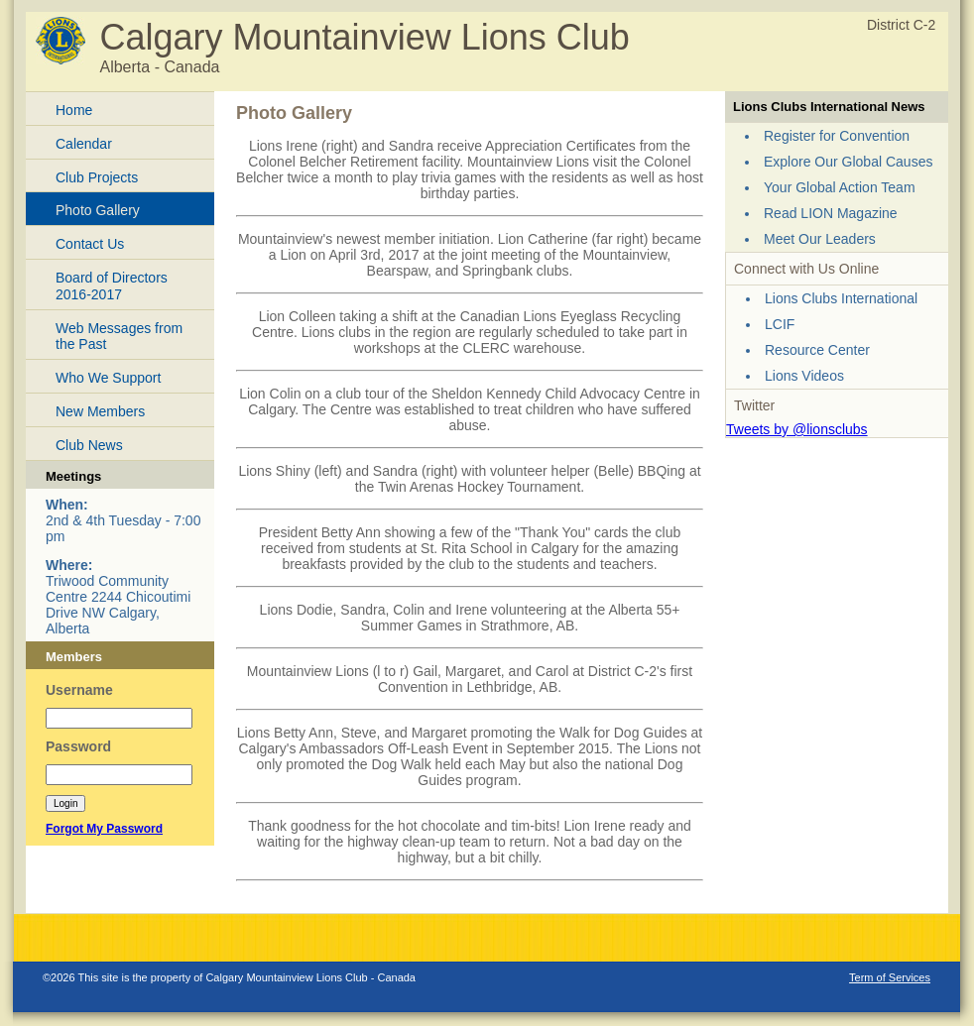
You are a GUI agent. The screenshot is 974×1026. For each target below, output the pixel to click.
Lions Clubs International (841, 298)
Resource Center (817, 350)
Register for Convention (837, 136)
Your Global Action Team (839, 187)
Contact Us (90, 244)
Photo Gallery (98, 210)
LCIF (779, 324)
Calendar (84, 144)
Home (74, 110)
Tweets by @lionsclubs (797, 429)
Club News (89, 445)
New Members (100, 411)
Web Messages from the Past (119, 336)
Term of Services (889, 977)
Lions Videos (804, 376)
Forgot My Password (104, 829)
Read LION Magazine (831, 213)
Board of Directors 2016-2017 (112, 286)
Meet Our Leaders (820, 239)
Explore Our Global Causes (848, 162)
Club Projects (97, 177)
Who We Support (108, 378)
